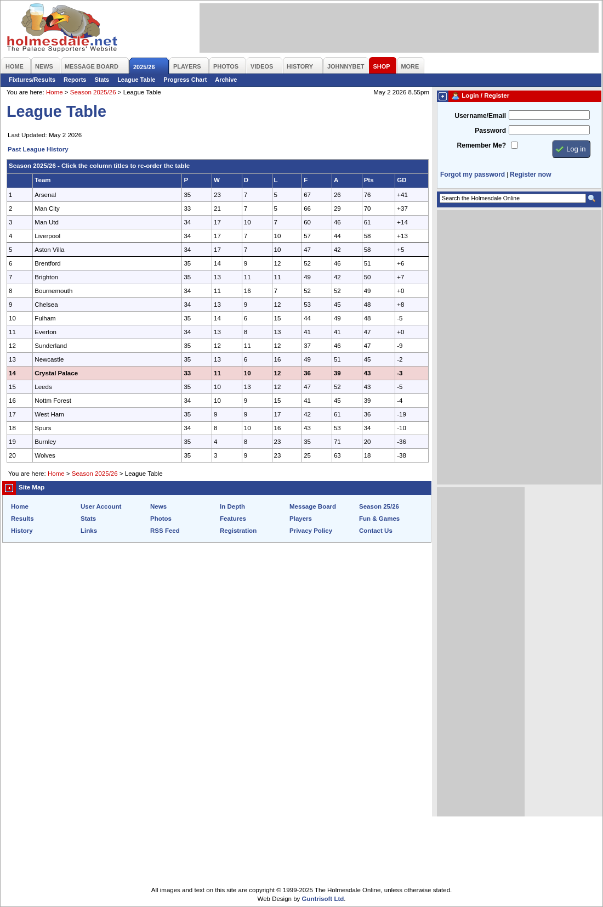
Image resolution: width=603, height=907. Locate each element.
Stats (101, 79)
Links (89, 530)
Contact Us (375, 530)
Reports (75, 79)
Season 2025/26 (93, 92)
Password (490, 130)
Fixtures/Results (32, 79)
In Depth (232, 506)
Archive (226, 79)
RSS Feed (165, 530)
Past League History (38, 149)
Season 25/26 (379, 506)
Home (54, 92)
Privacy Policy (310, 530)
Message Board (312, 506)
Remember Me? (481, 145)
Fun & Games (379, 518)
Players (300, 518)
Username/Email (480, 116)
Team (42, 180)
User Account (101, 506)
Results (22, 518)
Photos (161, 518)
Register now (530, 174)
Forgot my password (472, 174)
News (158, 506)
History (22, 530)
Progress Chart (185, 79)
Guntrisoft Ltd (323, 898)
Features (233, 518)
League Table (136, 79)
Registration (238, 530)
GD (401, 180)
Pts (369, 180)
